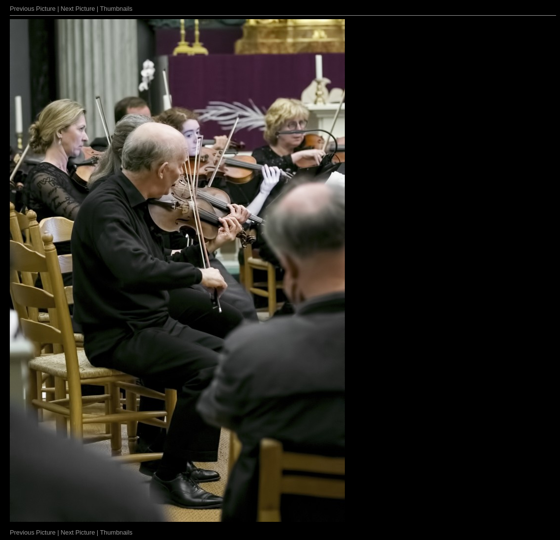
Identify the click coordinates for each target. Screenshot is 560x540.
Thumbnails (116, 8)
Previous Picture (33, 8)
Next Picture (78, 8)
